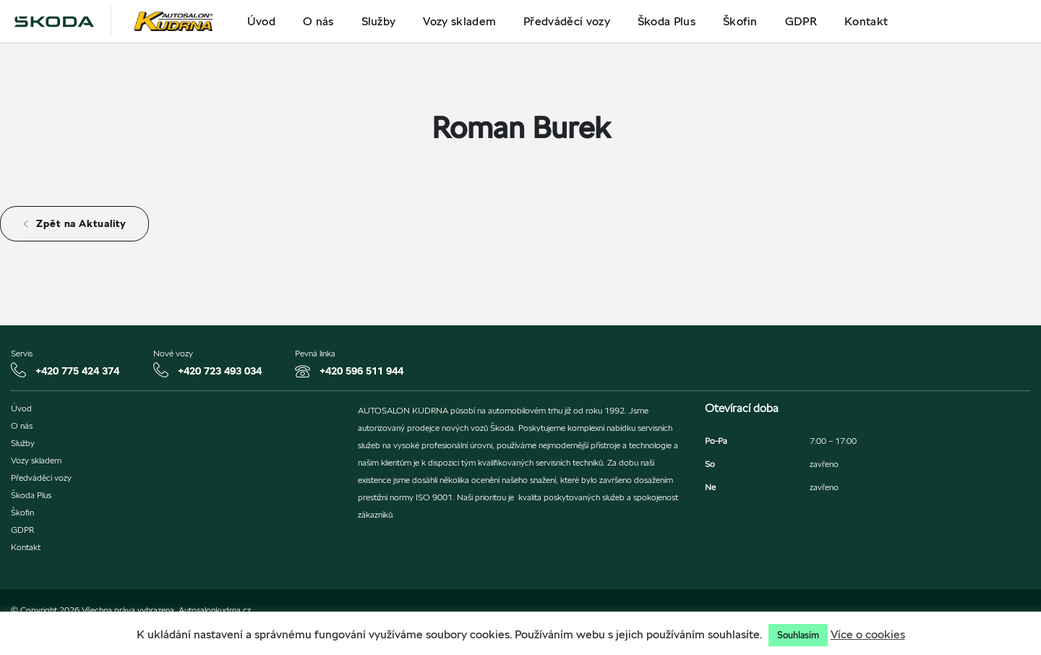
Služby (378, 21)
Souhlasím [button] (798, 635)
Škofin (740, 21)
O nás (318, 21)
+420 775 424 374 (77, 371)
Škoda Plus (666, 21)
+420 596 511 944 (361, 371)
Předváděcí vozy (566, 21)
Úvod (261, 21)
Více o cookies (868, 634)
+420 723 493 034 (220, 371)
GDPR (801, 21)
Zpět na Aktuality (74, 223)
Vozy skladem (459, 21)
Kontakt (866, 21)
